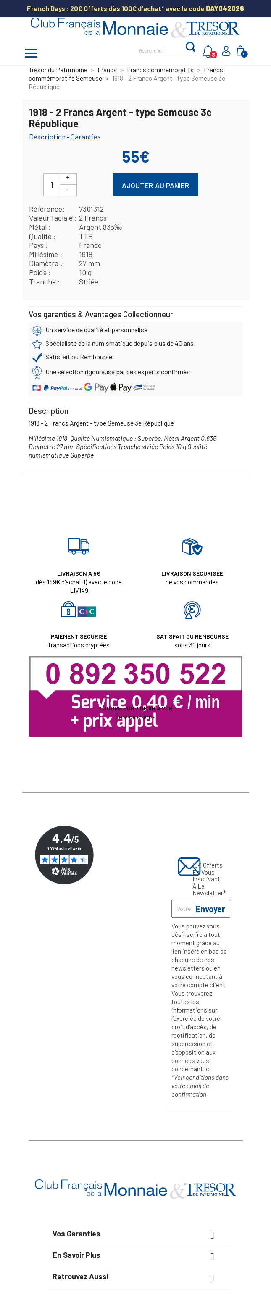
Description (47, 136)
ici (207, 1069)
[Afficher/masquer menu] (31, 54)
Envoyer (210, 909)
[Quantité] (51, 184)
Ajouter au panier (155, 185)
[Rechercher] (162, 50)
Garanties (86, 136)
